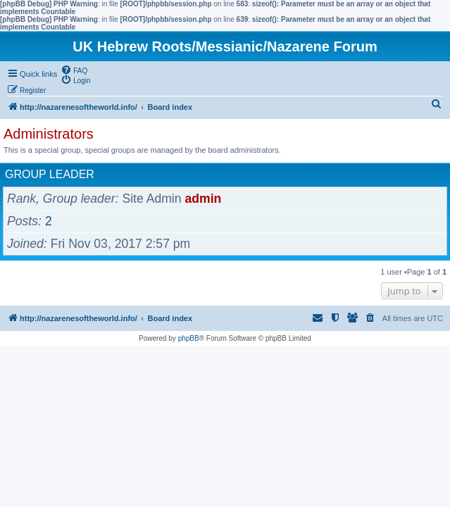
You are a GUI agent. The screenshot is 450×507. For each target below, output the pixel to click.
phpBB (188, 338)
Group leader (49, 174)
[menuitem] (74, 70)
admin (203, 199)
